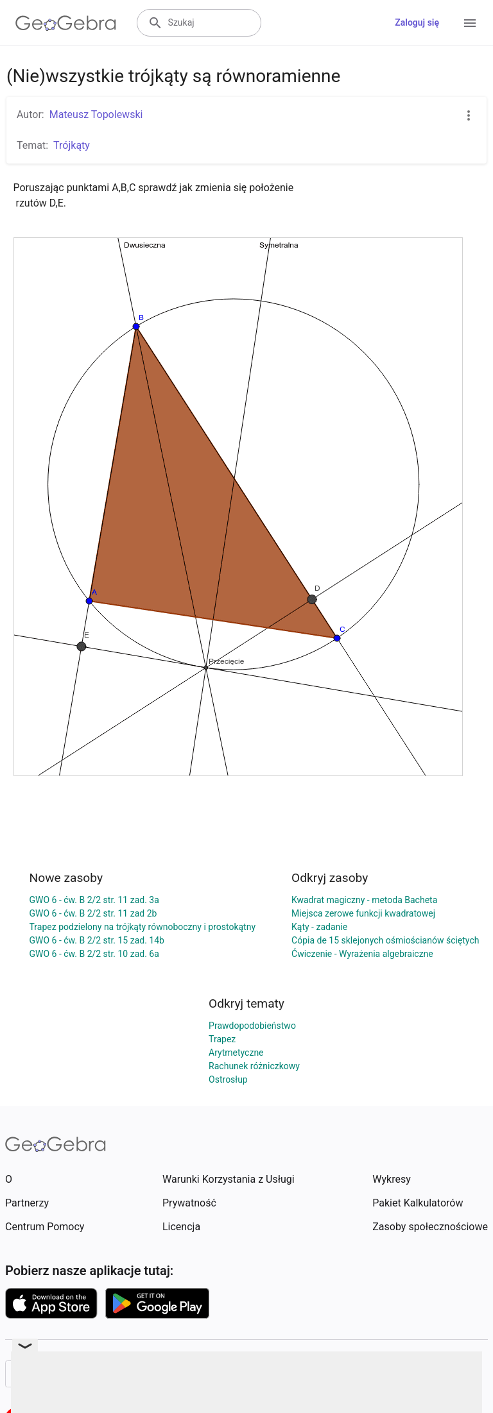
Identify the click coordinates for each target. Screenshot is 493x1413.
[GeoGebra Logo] (65, 23)
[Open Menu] (470, 23)
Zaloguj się (417, 22)
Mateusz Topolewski (96, 114)
